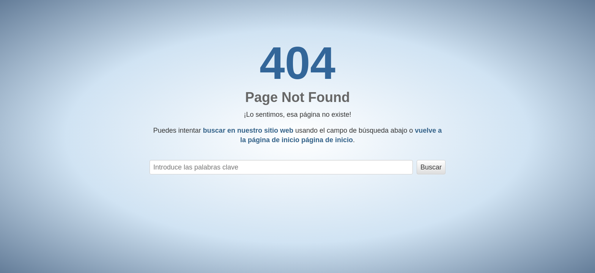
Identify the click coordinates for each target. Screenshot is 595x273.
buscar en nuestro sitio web (248, 130)
